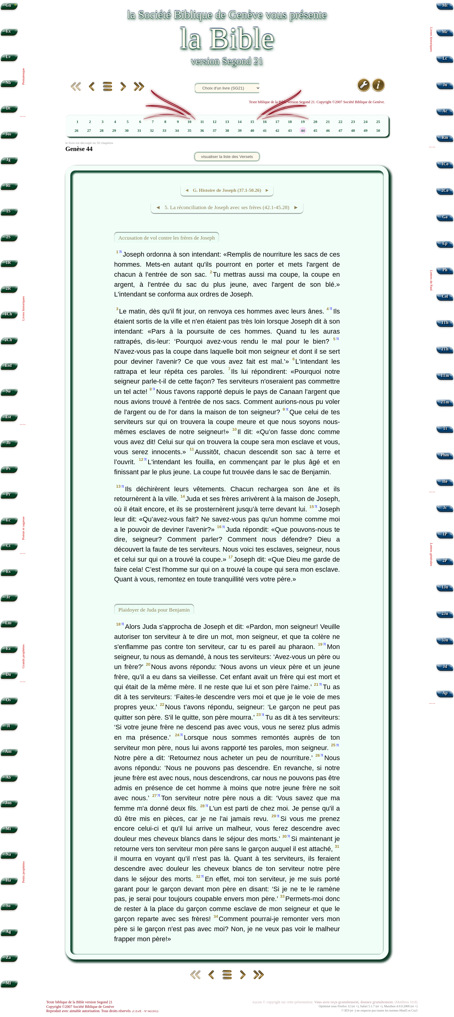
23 (353, 122)
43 (290, 130)
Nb (8, 82)
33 (164, 130)
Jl (8, 726)
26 (77, 130)
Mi (8, 828)
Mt (444, 5)
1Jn (445, 587)
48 (353, 130)
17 (277, 122)
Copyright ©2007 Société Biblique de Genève (80, 1007)
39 (240, 130)
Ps (8, 468)
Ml (8, 983)
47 (340, 130)
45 (315, 130)
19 (303, 122)
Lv (8, 56)
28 (101, 130)
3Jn (445, 640)
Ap (444, 693)
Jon (8, 803)
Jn (445, 84)
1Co (444, 164)
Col (445, 296)
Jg (8, 159)
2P (445, 560)
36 (202, 130)
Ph (444, 270)
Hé (445, 481)
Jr (8, 597)
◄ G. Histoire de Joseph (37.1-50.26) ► (226, 190)
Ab (8, 777)
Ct (8, 545)
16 (265, 122)
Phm (445, 455)
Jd (445, 666)
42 (277, 130)
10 (189, 122)
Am (8, 751)
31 (139, 130)
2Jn (445, 613)
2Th (444, 349)
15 (252, 122)
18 (290, 122)
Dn (8, 674)
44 (303, 130)
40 (252, 130)
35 (189, 130)
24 (366, 122)
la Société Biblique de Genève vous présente (227, 14)
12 (215, 122)
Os (8, 700)
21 (328, 122)
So (8, 905)
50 (378, 130)
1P (445, 534)
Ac (444, 111)
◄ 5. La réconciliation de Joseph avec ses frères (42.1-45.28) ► (227, 207)
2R (8, 288)
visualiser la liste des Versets (227, 156)
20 (315, 122)
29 (114, 130)
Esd (8, 365)
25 (378, 122)
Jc (445, 507)
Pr (8, 494)
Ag (8, 931)
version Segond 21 (227, 60)
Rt (8, 185)
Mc (445, 32)
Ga (444, 217)
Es (8, 571)
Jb (8, 442)
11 (202, 122)
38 (227, 130)
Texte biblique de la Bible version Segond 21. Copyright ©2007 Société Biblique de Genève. (317, 102)
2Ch (8, 340)
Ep (445, 243)
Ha (8, 880)
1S (8, 211)
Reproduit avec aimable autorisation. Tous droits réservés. (102, 1011)
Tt (445, 428)
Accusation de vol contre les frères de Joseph (166, 238)
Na (8, 854)
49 (366, 130)
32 (152, 130)
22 (340, 122)
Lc (445, 58)
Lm (8, 623)
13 (227, 122)
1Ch (8, 314)
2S (8, 237)
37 (215, 130)
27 (89, 130)
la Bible (227, 38)
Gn (8, 5)
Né (8, 391)
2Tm (445, 402)
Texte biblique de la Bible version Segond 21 (79, 1002)
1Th (444, 322)
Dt (8, 108)
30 (127, 130)
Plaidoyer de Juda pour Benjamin (154, 610)
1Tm (445, 375)
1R (8, 262)
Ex (8, 31)
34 (177, 130)
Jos (8, 134)
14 (240, 122)
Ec (8, 520)
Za (8, 957)
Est (8, 417)
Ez (8, 648)
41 (265, 130)
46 (328, 130)
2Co (444, 190)
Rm (445, 137)
